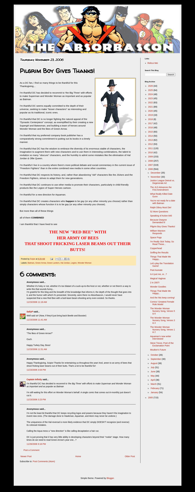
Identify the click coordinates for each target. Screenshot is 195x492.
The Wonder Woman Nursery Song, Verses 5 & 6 (162, 311)
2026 (150, 86)
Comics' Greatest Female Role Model (162, 303)
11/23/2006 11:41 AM (37, 320)
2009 (150, 156)
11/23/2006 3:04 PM (36, 370)
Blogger (110, 478)
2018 (150, 119)
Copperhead (156, 248)
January (155, 392)
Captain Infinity (34, 379)
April (153, 380)
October (155, 355)
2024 (150, 94)
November (156, 177)
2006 (150, 169)
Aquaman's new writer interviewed (160, 337)
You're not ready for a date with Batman (162, 201)
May (153, 376)
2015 (150, 132)
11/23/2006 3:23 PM (36, 399)
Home (78, 456)
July (153, 367)
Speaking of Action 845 (161, 215)
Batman (31, 263)
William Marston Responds (157, 232)
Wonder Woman (85, 263)
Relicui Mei (152, 63)
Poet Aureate (156, 270)
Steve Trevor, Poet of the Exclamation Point (162, 344)
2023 (150, 98)
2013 (150, 140)
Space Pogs (156, 237)
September (156, 359)
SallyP (30, 311)
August (154, 363)
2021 (150, 107)
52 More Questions (159, 211)
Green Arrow (40, 263)
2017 (150, 123)
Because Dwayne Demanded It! (158, 221)
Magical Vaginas (158, 278)
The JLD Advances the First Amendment (161, 188)
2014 (150, 136)
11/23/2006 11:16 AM (37, 302)
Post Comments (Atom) (44, 461)
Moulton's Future (158, 350)
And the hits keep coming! (162, 297)
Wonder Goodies (158, 286)
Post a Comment (31, 450)
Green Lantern (53, 263)
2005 (150, 397)
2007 (150, 165)
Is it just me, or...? (158, 274)
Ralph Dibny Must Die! (160, 207)
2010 (150, 152)
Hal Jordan (65, 263)
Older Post (130, 456)
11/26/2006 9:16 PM (36, 444)
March (154, 384)
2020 (150, 111)
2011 (150, 148)
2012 (150, 144)
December (156, 173)
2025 (150, 90)
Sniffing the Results (159, 252)
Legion (74, 263)
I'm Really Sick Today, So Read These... (162, 242)
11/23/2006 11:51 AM (37, 349)
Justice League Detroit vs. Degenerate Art (162, 181)
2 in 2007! (155, 282)
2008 (150, 161)
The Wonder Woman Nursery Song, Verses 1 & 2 (162, 329)
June (153, 371)
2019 (150, 115)
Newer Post (26, 456)
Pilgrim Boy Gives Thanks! (162, 226)
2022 (150, 102)
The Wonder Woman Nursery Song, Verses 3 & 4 (162, 320)
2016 (150, 127)
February (155, 388)
